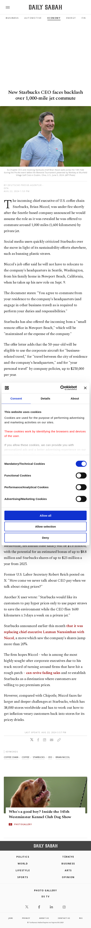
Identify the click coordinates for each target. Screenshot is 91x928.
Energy (71, 18)
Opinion (68, 877)
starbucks (39, 757)
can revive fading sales (43, 673)
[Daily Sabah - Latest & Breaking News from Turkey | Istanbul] (45, 7)
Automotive (33, 18)
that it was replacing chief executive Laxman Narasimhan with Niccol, (44, 632)
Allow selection (45, 526)
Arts (68, 870)
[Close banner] (85, 388)
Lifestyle (23, 870)
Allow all (45, 515)
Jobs (10, 918)
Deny (45, 537)
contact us (64, 918)
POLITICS (22, 856)
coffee (25, 757)
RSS (81, 918)
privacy (26, 918)
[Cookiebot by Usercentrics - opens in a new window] (60, 388)
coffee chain (11, 757)
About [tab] (75, 398)
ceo (50, 757)
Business (12, 18)
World (23, 863)
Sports (22, 877)
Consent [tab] (16, 398)
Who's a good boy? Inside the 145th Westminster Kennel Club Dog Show (40, 814)
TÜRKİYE (68, 856)
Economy (54, 18)
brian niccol (63, 757)
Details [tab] (45, 398)
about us (44, 918)
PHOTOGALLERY (23, 824)
